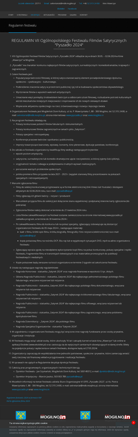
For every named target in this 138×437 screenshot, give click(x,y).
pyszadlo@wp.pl (64, 190)
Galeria (73, 15)
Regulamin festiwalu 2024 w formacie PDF (24, 397)
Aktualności (49, 15)
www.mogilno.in (96, 115)
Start (10, 15)
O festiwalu (22, 15)
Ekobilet (61, 8)
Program (62, 15)
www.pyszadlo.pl (74, 115)
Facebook (72, 8)
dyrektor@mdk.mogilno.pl (112, 371)
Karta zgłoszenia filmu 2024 (18, 401)
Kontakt (83, 15)
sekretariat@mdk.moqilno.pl (31, 115)
